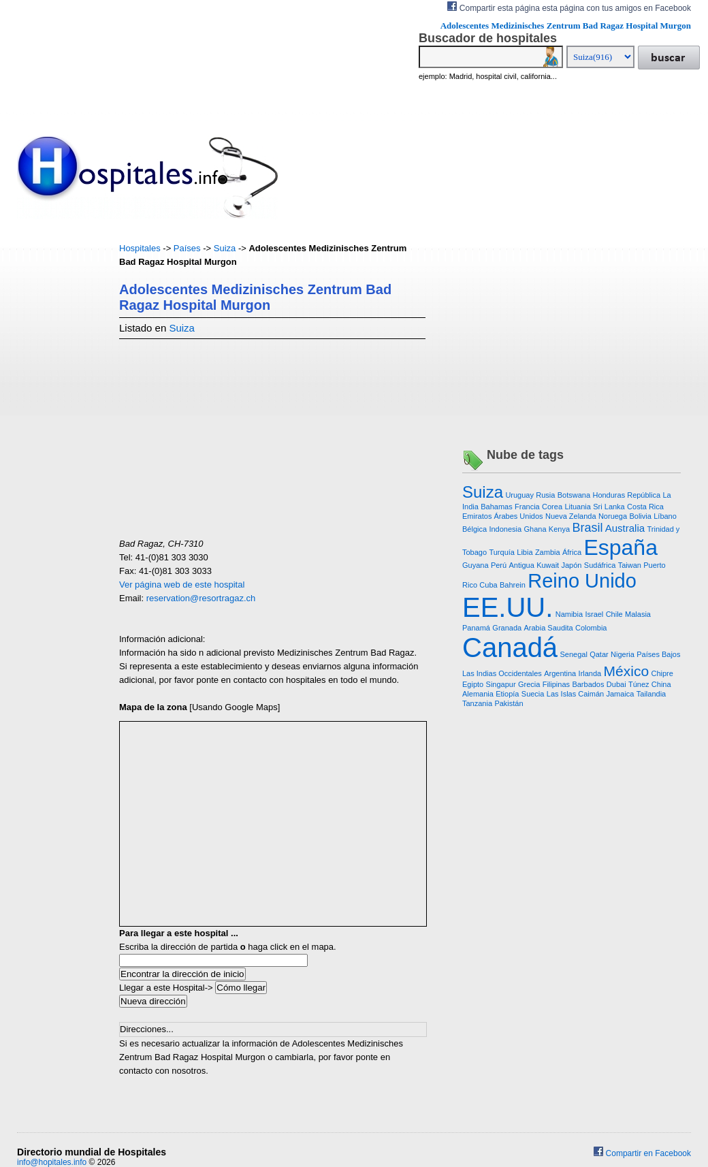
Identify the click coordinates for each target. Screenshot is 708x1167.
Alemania (478, 694)
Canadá (510, 647)
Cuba (488, 585)
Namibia (569, 614)
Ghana (535, 529)
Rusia (545, 495)
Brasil (587, 527)
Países (187, 248)
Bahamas (496, 506)
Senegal (573, 654)
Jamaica (620, 694)
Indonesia (505, 529)
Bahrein (513, 585)
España (620, 547)
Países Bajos (658, 654)
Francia (527, 506)
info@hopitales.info (51, 1162)
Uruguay (519, 495)
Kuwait (547, 565)
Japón (572, 565)
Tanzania (477, 703)
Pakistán (508, 703)
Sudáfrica (599, 565)
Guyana (475, 565)
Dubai (616, 684)
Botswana (574, 495)
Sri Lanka (608, 506)
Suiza (225, 248)
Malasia (638, 614)
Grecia (529, 684)
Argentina (560, 673)
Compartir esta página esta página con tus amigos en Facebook (569, 7)
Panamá (476, 628)
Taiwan (629, 565)
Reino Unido (582, 581)
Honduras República (626, 495)
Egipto (472, 684)
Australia (625, 528)
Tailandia (651, 694)
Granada (506, 628)
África (571, 552)
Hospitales (140, 248)
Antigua (521, 565)
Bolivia (640, 516)
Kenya (559, 529)
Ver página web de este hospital (181, 584)
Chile (614, 614)
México (626, 671)
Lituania (577, 506)
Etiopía (507, 694)
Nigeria (622, 654)
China (661, 684)
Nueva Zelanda (570, 516)
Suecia (533, 694)
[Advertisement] (58, 446)
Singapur (501, 684)
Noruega (612, 516)
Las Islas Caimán (575, 694)
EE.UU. (507, 607)
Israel (594, 614)
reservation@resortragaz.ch (201, 598)
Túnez (638, 684)
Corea (552, 506)
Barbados (588, 684)
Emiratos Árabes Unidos (502, 516)
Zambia (547, 552)
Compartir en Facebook (642, 1153)
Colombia (591, 628)
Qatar (599, 654)
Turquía (502, 552)
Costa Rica (645, 506)
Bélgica (474, 529)
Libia (524, 552)
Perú (498, 565)
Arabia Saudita (548, 628)
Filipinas (556, 684)
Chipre (662, 673)
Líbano (665, 516)
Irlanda (590, 673)
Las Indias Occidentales (502, 673)
